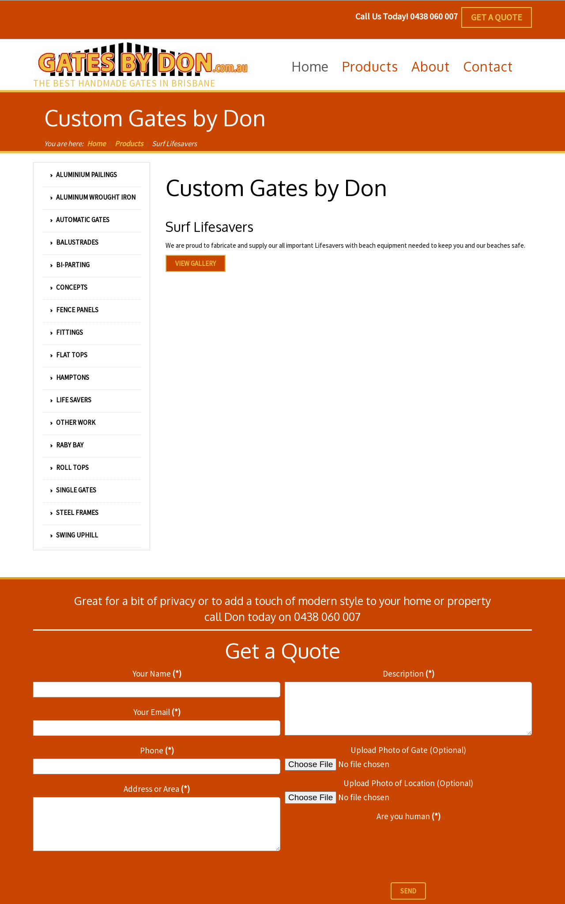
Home (96, 143)
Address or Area (157, 788)
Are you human (409, 816)
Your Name (156, 673)
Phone (157, 750)
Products (129, 143)
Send (408, 891)
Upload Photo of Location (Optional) (408, 783)
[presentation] (352, 842)
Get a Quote (496, 17)
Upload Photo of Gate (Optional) (408, 750)
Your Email (157, 712)
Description (408, 673)
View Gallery (195, 263)
